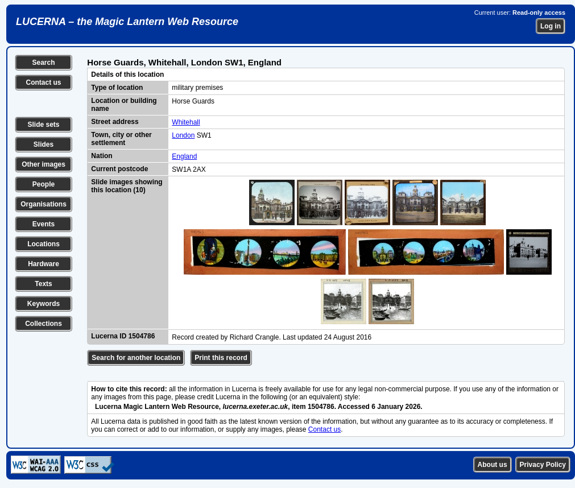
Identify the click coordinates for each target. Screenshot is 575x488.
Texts (43, 284)
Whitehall (186, 122)
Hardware (43, 264)
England (184, 156)
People (43, 184)
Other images (43, 164)
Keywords (43, 304)
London (183, 135)
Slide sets (43, 125)
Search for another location (136, 358)
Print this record (221, 358)
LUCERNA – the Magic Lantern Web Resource (127, 21)
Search (43, 63)
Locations (43, 244)
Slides (43, 144)
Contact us (43, 82)
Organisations (43, 204)
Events (43, 224)
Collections (43, 324)
